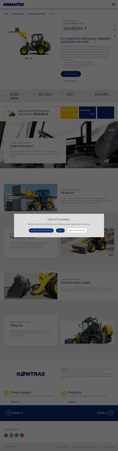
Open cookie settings (77, 230)
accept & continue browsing (41, 230)
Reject (60, 230)
